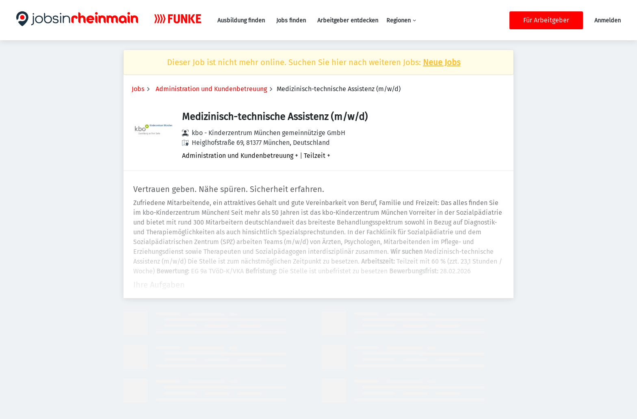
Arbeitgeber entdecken (347, 20)
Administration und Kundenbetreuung (211, 89)
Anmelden (607, 20)
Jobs (138, 89)
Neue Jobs (441, 62)
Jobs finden (291, 20)
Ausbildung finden (241, 20)
